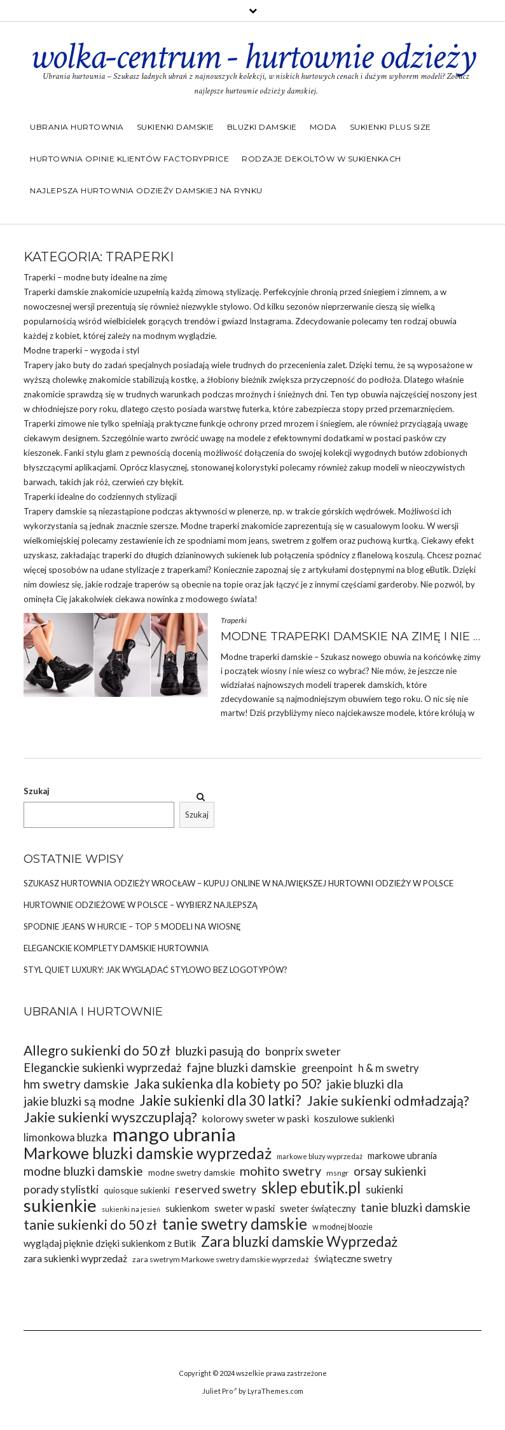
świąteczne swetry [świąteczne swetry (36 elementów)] (353, 1258)
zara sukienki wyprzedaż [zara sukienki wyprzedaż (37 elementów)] (75, 1258)
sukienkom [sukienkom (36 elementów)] (187, 1208)
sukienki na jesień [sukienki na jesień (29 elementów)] (131, 1209)
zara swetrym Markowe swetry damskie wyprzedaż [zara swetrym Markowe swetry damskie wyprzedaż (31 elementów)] (220, 1259)
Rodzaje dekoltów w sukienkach (321, 158)
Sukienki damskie (175, 127)
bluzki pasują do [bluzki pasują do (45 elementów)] (218, 1050)
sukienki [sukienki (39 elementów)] (384, 1189)
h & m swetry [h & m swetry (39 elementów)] (388, 1068)
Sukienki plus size (390, 127)
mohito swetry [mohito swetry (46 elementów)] (280, 1171)
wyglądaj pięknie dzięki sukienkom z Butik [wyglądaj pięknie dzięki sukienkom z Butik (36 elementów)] (110, 1243)
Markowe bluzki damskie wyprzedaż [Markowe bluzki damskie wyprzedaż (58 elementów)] (148, 1153)
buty (100, 277)
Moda (323, 127)
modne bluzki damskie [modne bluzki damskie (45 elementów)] (83, 1171)
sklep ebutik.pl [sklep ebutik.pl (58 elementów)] (311, 1187)
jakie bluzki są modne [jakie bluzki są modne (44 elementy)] (79, 1101)
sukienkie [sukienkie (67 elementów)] (60, 1205)
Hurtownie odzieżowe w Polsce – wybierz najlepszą (141, 905)
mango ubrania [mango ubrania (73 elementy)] (174, 1134)
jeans (258, 540)
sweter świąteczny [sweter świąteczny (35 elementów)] (318, 1208)
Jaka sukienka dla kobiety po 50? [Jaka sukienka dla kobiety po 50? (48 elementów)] (227, 1083)
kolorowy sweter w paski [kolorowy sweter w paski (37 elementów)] (255, 1118)
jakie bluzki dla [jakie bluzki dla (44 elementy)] (364, 1083)
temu (383, 365)
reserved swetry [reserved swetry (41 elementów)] (215, 1189)
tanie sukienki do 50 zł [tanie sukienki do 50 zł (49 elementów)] (90, 1225)
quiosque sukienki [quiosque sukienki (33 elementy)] (137, 1190)
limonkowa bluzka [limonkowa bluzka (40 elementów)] (65, 1137)
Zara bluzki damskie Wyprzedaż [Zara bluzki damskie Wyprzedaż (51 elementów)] (299, 1241)
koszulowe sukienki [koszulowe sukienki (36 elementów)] (354, 1118)
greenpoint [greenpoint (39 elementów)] (327, 1068)
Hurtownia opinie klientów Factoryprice (129, 158)
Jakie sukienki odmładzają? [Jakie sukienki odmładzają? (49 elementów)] (388, 1101)
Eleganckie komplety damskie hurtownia (116, 948)
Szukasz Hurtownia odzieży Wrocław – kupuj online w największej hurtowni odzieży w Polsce (238, 883)
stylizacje (142, 570)
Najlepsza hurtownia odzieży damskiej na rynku (146, 190)
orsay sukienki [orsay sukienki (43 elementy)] (390, 1171)
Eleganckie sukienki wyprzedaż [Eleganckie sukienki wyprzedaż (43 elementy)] (102, 1068)
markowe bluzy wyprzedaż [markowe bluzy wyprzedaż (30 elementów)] (320, 1156)
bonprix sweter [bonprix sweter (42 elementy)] (303, 1051)
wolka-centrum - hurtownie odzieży (252, 56)
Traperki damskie (56, 292)
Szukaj (37, 791)
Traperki (234, 620)
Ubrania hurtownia (77, 127)
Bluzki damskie (262, 127)
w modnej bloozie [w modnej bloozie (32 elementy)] (342, 1227)
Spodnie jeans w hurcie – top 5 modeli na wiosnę (132, 926)
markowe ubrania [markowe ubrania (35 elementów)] (402, 1155)
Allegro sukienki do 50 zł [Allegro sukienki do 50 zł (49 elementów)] (97, 1050)
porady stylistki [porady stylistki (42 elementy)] (61, 1189)
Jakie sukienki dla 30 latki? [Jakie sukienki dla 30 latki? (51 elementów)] (220, 1100)
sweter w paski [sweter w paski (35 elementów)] (244, 1208)
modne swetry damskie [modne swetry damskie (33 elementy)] (191, 1172)
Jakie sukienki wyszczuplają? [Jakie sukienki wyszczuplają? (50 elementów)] (110, 1117)
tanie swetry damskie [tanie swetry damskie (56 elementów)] (234, 1223)
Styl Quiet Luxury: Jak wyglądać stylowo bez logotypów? (155, 970)
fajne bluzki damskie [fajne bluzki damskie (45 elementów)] (241, 1067)
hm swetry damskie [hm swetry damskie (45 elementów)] (76, 1083)
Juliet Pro (219, 1391)
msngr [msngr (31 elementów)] (337, 1173)
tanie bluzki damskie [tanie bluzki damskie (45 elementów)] (416, 1207)
